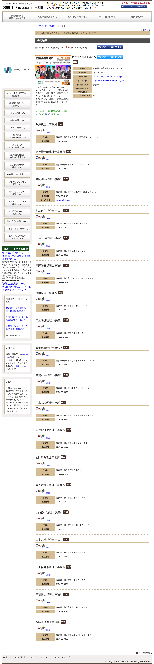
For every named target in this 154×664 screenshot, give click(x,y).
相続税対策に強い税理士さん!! (17, 104)
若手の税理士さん (17, 120)
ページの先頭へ (145, 653)
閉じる (147, 30)
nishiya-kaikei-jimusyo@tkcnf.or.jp (107, 76)
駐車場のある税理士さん (17, 228)
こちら (48, 114)
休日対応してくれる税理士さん (17, 202)
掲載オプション (21, 366)
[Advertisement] (17, 40)
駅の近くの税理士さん (17, 221)
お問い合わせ (23, 657)
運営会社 (9, 657)
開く (140, 30)
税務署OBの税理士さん (17, 174)
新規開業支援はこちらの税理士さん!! (17, 156)
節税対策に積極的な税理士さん (17, 136)
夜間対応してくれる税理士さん (17, 193)
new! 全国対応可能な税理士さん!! (17, 94)
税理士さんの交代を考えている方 (17, 237)
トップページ (41, 26)
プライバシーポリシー (43, 657)
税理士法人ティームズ (15, 283)
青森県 (52, 26)
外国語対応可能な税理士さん (17, 212)
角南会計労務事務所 (14, 252)
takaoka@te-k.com (64, 200)
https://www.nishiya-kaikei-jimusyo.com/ (110, 81)
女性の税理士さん (17, 128)
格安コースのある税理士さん (17, 146)
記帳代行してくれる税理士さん (17, 183)
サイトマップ (64, 657)
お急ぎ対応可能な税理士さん (17, 165)
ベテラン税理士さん (17, 113)
